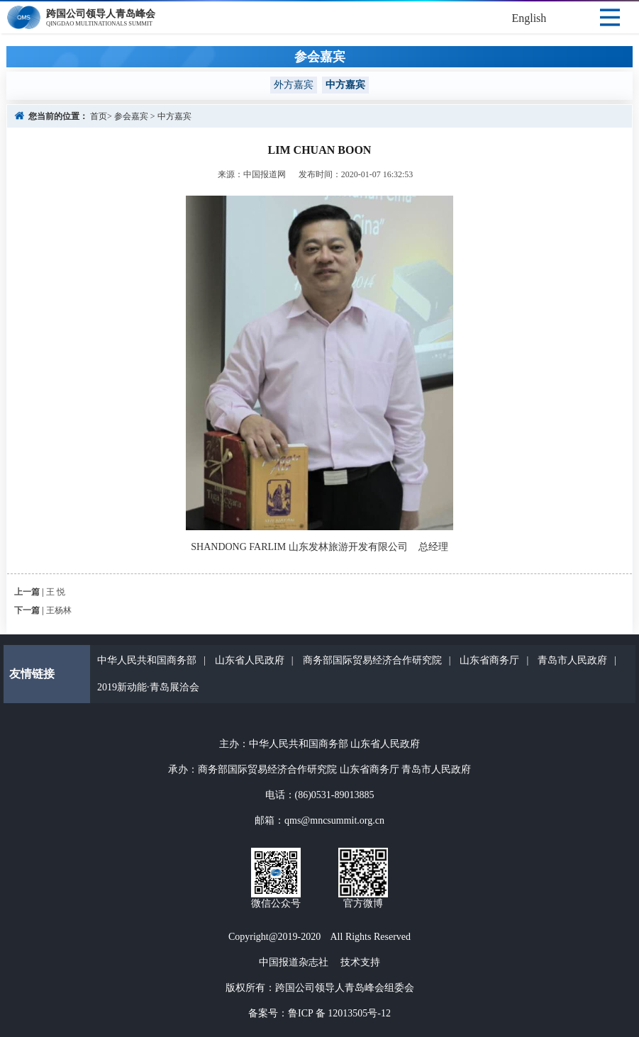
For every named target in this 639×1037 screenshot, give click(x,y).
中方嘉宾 (174, 116)
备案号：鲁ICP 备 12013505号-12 (319, 1013)
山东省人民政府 (249, 660)
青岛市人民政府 (572, 660)
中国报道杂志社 (293, 962)
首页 (98, 116)
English (528, 18)
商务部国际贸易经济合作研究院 (372, 660)
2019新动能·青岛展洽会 (148, 687)
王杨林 (59, 610)
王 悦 (55, 592)
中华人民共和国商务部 (146, 660)
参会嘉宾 (131, 116)
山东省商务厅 (489, 660)
